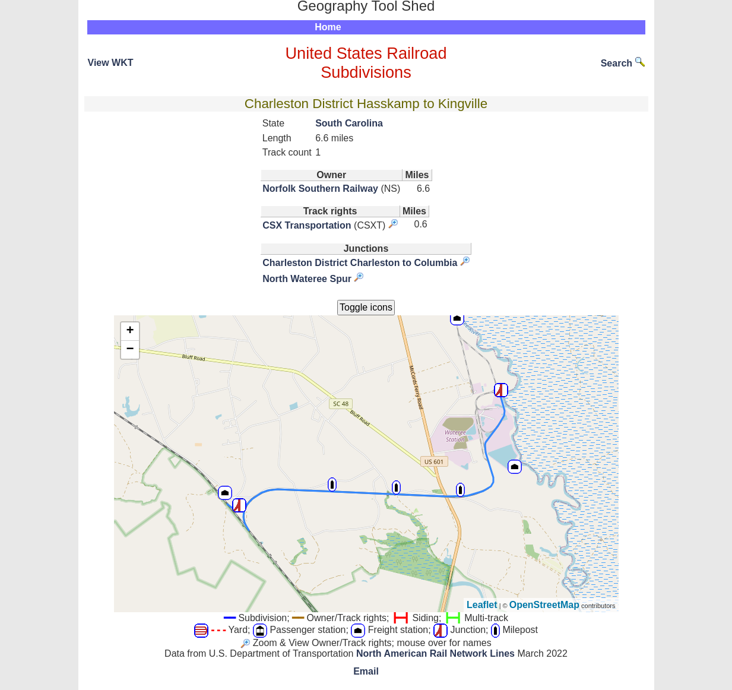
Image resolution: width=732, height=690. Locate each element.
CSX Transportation (306, 225)
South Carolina (349, 123)
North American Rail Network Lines (435, 653)
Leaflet (482, 605)
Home (328, 27)
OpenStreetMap (544, 605)
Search (623, 63)
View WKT (111, 63)
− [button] (130, 350)
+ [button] (130, 331)
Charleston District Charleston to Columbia (359, 263)
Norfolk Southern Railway (320, 188)
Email (366, 671)
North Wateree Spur (306, 279)
